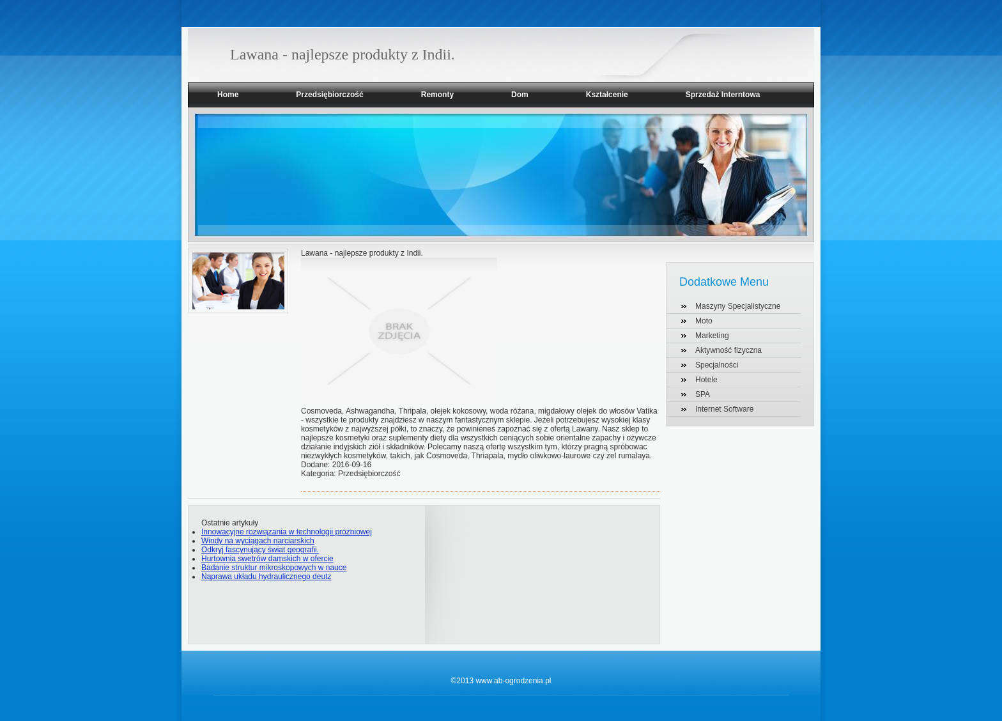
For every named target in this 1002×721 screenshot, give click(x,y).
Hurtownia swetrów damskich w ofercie (267, 558)
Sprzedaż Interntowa (723, 94)
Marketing (712, 335)
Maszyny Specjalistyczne (737, 306)
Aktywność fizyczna (728, 350)
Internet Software (724, 409)
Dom (519, 94)
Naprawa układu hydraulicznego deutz (266, 576)
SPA (702, 394)
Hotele (706, 379)
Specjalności (716, 364)
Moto (704, 320)
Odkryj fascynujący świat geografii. (260, 549)
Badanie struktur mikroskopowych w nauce (273, 567)
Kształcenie (607, 94)
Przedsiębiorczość (329, 94)
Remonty (437, 94)
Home (227, 94)
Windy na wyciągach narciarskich (257, 540)
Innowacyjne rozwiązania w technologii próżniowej (286, 531)
